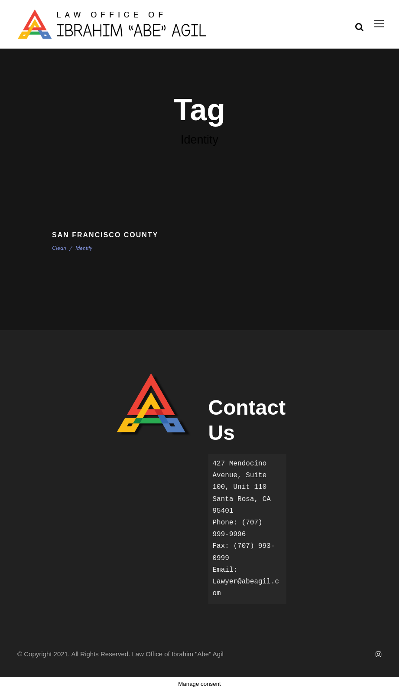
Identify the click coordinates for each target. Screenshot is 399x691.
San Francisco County (105, 235)
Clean (59, 248)
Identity (83, 248)
